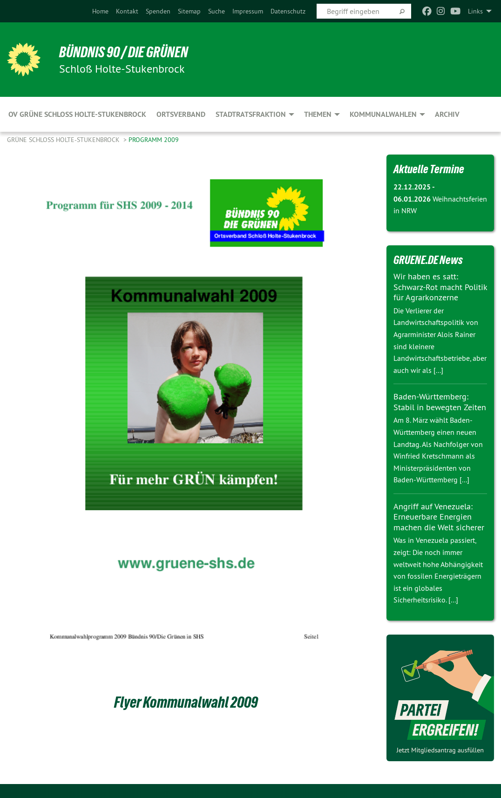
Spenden (158, 11)
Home (100, 11)
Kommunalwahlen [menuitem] (383, 114)
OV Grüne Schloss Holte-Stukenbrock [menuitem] (77, 114)
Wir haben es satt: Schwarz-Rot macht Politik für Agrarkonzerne (440, 287)
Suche (216, 11)
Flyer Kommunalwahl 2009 (186, 702)
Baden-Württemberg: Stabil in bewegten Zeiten (439, 402)
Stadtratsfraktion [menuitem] (251, 114)
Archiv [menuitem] (447, 114)
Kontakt (127, 11)
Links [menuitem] (475, 11)
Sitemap (189, 11)
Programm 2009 (154, 139)
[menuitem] (100, 11)
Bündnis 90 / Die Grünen (123, 52)
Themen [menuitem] (318, 114)
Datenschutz (288, 11)
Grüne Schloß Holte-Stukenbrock (64, 139)
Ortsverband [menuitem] (180, 114)
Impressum (247, 11)
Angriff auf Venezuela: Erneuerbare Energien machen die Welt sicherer (438, 517)
